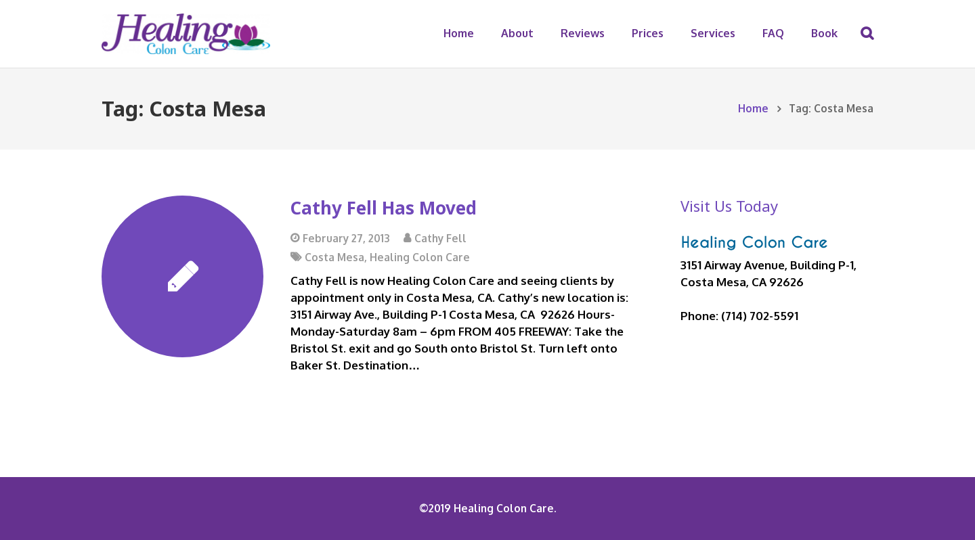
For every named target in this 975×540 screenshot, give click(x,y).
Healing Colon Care (420, 257)
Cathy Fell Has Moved (383, 208)
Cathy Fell (440, 238)
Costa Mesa (334, 257)
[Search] (866, 34)
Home (753, 108)
